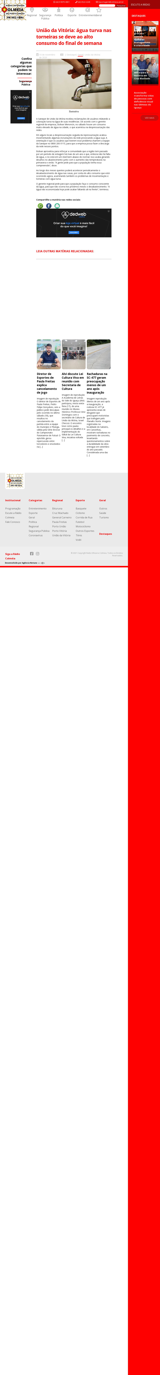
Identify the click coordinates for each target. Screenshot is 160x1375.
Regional (32, 15)
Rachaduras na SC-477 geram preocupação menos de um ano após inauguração (97, 383)
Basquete (81, 508)
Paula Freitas (59, 522)
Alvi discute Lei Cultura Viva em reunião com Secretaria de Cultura (73, 381)
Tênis (79, 535)
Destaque (71, 54)
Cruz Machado (60, 513)
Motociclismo (83, 526)
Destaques (105, 534)
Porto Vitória (59, 531)
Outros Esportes (85, 531)
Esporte (72, 15)
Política (59, 15)
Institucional (13, 500)
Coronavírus (36, 535)
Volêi (78, 539)
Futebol (80, 522)
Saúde (102, 513)
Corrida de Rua (84, 517)
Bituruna (57, 508)
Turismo (104, 517)
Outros (103, 508)
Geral (99, 15)
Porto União (59, 526)
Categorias (35, 500)
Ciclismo (80, 513)
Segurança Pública (45, 17)
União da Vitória (92, 54)
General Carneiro (62, 517)
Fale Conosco (12, 522)
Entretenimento (88, 15)
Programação (13, 508)
